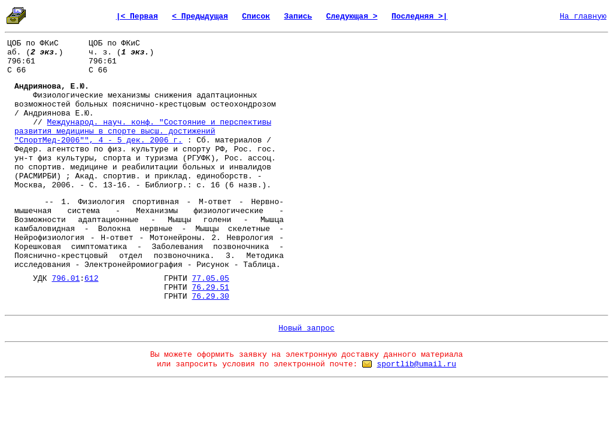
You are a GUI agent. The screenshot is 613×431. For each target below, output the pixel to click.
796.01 (65, 278)
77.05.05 (210, 278)
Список (256, 16)
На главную (583, 16)
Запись (298, 16)
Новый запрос (306, 328)
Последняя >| (420, 16)
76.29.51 (210, 287)
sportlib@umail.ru (416, 364)
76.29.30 (210, 296)
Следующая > (352, 16)
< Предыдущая (200, 16)
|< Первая (137, 16)
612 (91, 278)
